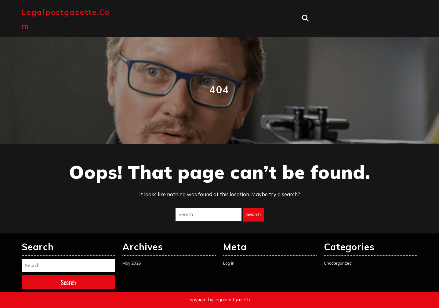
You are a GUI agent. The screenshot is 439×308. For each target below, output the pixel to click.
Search (253, 214)
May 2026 (131, 263)
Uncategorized (338, 263)
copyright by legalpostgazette (219, 299)
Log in (228, 263)
